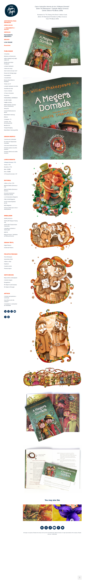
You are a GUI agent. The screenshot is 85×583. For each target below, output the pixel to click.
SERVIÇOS (7, 32)
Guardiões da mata (8, 88)
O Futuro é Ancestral (9, 93)
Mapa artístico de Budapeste (10, 277)
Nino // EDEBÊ (7, 171)
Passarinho (6, 95)
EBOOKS (6, 39)
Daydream (6, 264)
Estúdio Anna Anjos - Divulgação (9, 63)
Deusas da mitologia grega (10, 73)
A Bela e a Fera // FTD (9, 183)
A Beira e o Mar (7, 261)
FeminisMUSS (7, 75)
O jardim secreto (8, 266)
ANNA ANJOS (8, 25)
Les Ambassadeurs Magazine (11, 197)
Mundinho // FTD (8, 167)
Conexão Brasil (7, 77)
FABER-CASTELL (8, 102)
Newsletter (7, 45)
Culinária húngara (8, 280)
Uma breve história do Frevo (10, 145)
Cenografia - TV (7, 119)
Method (6, 117)
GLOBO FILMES (8, 100)
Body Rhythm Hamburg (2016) (11, 130)
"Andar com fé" (7, 84)
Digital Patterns (7, 245)
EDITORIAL (7, 180)
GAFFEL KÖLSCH (8, 218)
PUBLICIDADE (8, 51)
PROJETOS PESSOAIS (10, 254)
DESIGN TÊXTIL (9, 242)
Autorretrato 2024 (8, 259)
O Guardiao (6, 54)
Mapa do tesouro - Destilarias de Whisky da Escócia (11, 235)
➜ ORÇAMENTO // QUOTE (9, 28)
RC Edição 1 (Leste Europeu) (10, 284)
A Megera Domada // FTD (10, 162)
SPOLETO (6, 108)
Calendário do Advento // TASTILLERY (10, 229)
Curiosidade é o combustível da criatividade (10, 304)
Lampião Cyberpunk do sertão (11, 86)
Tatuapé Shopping (8, 127)
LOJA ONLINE (8, 42)
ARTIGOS (7, 293)
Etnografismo (7, 282)
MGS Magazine (7, 205)
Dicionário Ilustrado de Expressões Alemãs (9, 193)
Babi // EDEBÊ (7, 169)
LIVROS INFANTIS (9, 160)
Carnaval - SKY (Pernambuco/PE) (8, 122)
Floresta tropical (7, 268)
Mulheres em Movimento (10, 56)
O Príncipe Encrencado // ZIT (10, 174)
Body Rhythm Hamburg (9, 114)
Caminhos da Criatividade (10, 139)
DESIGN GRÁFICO (9, 136)
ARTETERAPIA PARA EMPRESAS (10, 21)
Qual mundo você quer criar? (10, 71)
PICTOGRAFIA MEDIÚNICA (8, 35)
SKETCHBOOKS (9, 275)
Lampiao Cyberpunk (8, 66)
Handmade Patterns (8, 247)
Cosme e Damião (8, 91)
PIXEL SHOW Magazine (9, 199)
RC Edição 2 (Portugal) (9, 287)
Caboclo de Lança (8, 68)
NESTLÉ (6, 232)
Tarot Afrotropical (8, 257)
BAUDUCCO (7, 125)
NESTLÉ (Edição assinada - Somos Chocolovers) (10, 105)
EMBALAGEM (8, 216)
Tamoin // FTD (7, 164)
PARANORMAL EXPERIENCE (11, 98)
